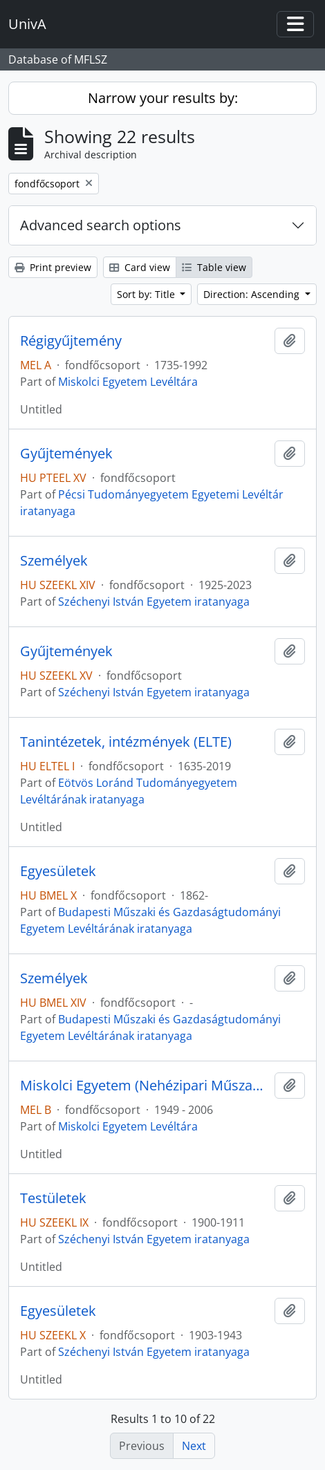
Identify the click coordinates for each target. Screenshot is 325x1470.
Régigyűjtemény (71, 341)
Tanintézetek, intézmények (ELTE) (126, 742)
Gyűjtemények (66, 453)
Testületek (53, 1198)
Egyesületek (58, 871)
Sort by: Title (147, 294)
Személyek (54, 560)
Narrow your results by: (163, 98)
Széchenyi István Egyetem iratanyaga (154, 601)
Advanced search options (100, 225)
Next (194, 1445)
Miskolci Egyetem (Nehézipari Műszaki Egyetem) (144, 1085)
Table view (214, 267)
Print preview (53, 267)
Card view (139, 267)
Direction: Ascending (252, 294)
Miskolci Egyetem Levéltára (128, 381)
